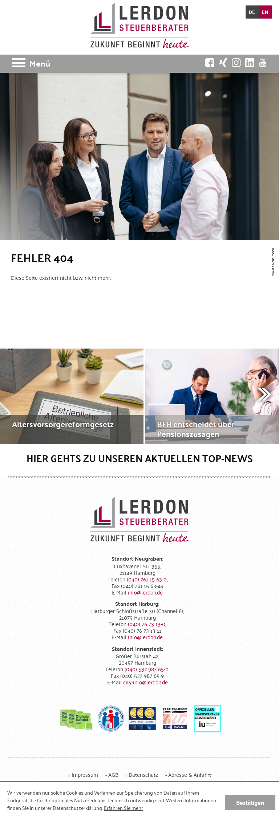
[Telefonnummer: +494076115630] (147, 579)
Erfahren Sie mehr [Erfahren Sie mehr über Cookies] (123, 807)
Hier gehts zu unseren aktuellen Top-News (140, 458)
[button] (139, 64)
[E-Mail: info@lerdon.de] (145, 592)
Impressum (85, 774)
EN (265, 12)
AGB (113, 774)
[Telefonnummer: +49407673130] (146, 624)
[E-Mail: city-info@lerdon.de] (145, 682)
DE (252, 12)
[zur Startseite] (139, 25)
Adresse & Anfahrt (189, 774)
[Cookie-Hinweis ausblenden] (250, 802)
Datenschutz (143, 774)
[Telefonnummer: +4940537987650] (147, 669)
